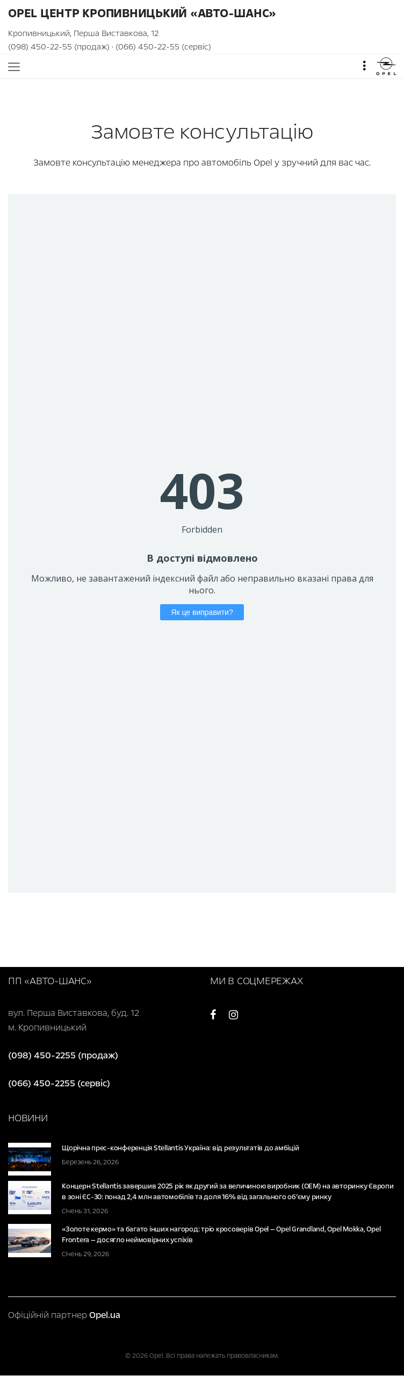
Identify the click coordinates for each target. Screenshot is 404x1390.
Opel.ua (104, 1315)
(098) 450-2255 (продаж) (63, 1055)
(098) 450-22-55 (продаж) (59, 46)
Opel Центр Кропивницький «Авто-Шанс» (142, 13)
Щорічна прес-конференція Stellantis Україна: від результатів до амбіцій (180, 1148)
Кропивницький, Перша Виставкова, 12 (83, 33)
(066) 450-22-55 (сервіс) (163, 46)
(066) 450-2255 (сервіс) (59, 1083)
